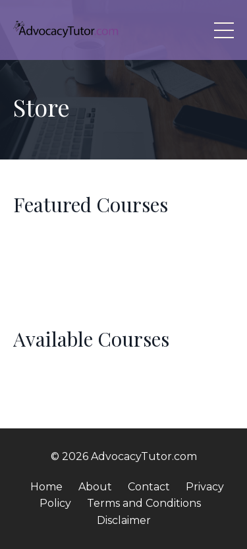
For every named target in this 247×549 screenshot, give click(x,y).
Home (46, 486)
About (95, 486)
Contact (149, 486)
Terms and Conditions (144, 503)
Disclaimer (124, 520)
